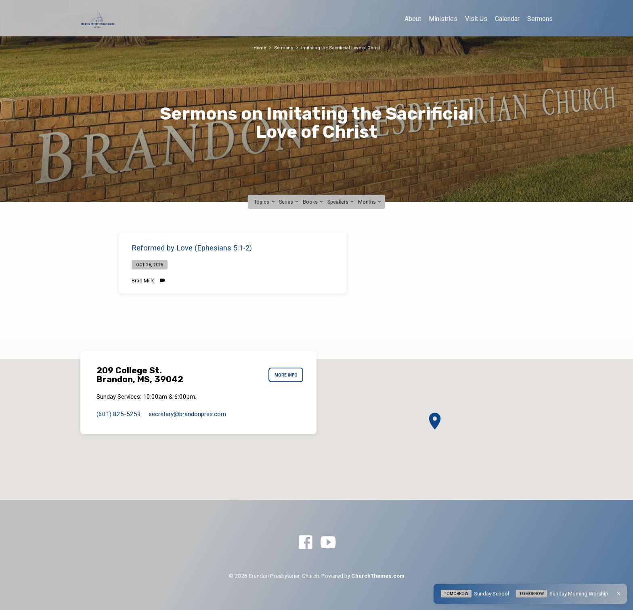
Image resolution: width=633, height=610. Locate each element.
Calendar (507, 19)
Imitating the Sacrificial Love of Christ (342, 47)
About (413, 19)
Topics (265, 202)
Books (313, 202)
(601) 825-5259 (118, 414)
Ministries (443, 19)
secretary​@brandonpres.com (187, 414)
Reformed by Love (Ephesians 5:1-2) (192, 248)
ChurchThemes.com (378, 575)
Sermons (540, 19)
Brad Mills (143, 281)
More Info (284, 375)
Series (289, 202)
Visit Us (476, 19)
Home (256, 47)
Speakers (341, 202)
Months (370, 202)
